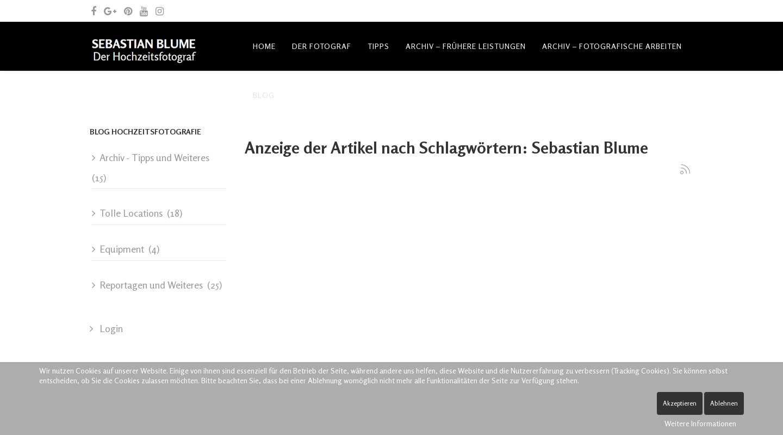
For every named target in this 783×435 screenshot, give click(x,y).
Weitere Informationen (700, 423)
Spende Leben (483, 95)
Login (110, 328)
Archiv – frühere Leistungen (466, 46)
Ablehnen (724, 403)
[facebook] (93, 11)
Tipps (378, 46)
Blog (264, 95)
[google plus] (110, 11)
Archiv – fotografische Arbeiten (612, 46)
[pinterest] (128, 11)
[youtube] (144, 11)
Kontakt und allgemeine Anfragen (365, 95)
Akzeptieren (680, 403)
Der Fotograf (321, 46)
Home (264, 46)
